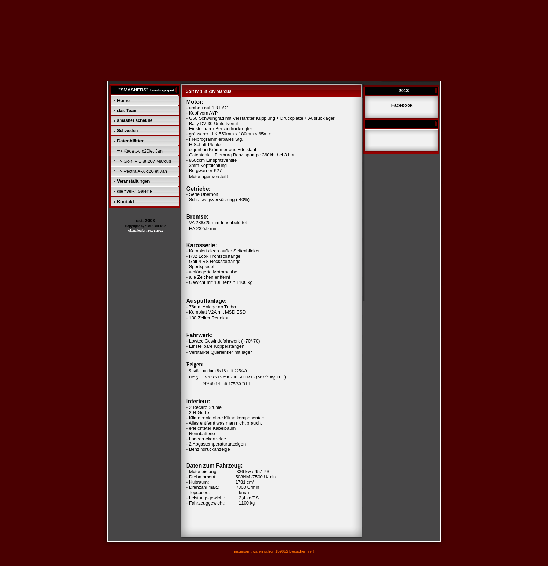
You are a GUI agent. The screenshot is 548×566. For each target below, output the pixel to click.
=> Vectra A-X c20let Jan (142, 171)
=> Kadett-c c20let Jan (140, 151)
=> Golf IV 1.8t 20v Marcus (144, 161)
